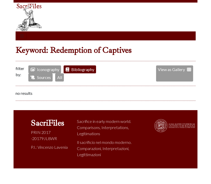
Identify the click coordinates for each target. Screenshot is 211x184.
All (59, 77)
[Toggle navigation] (22, 36)
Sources (40, 77)
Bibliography (80, 69)
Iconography (44, 69)
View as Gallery (174, 69)
